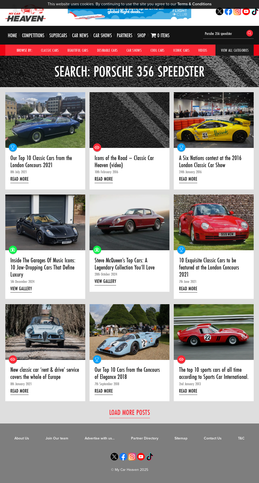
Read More (19, 179)
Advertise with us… (100, 438)
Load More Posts (129, 412)
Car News (80, 35)
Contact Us (213, 438)
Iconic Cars (181, 50)
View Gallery (21, 288)
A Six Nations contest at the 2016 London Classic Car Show (210, 161)
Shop (141, 35)
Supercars (58, 35)
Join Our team (57, 438)
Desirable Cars (107, 50)
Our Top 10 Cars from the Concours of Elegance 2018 (127, 373)
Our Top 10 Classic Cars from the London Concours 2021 (41, 161)
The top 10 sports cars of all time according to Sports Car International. (214, 373)
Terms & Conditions (194, 4)
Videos (202, 50)
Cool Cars (157, 50)
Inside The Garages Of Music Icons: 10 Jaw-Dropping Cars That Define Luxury (42, 267)
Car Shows (102, 35)
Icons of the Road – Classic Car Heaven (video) (124, 161)
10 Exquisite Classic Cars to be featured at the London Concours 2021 (209, 267)
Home (12, 35)
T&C (241, 438)
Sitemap (181, 438)
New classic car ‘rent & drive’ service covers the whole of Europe (44, 373)
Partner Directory (144, 438)
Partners (124, 35)
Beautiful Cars (78, 50)
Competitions (33, 35)
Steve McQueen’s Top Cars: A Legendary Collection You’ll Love (125, 264)
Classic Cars (50, 50)
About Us (21, 438)
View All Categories (235, 50)
